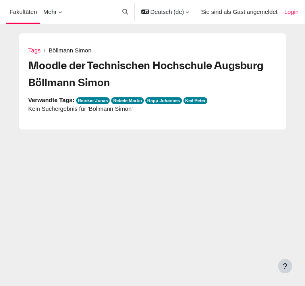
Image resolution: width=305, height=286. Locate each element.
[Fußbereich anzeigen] (285, 266)
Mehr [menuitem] (50, 12)
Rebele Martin (127, 100)
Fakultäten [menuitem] (23, 12)
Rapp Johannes (163, 100)
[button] (125, 12)
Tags (34, 50)
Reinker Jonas (93, 100)
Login (291, 12)
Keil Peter (195, 100)
